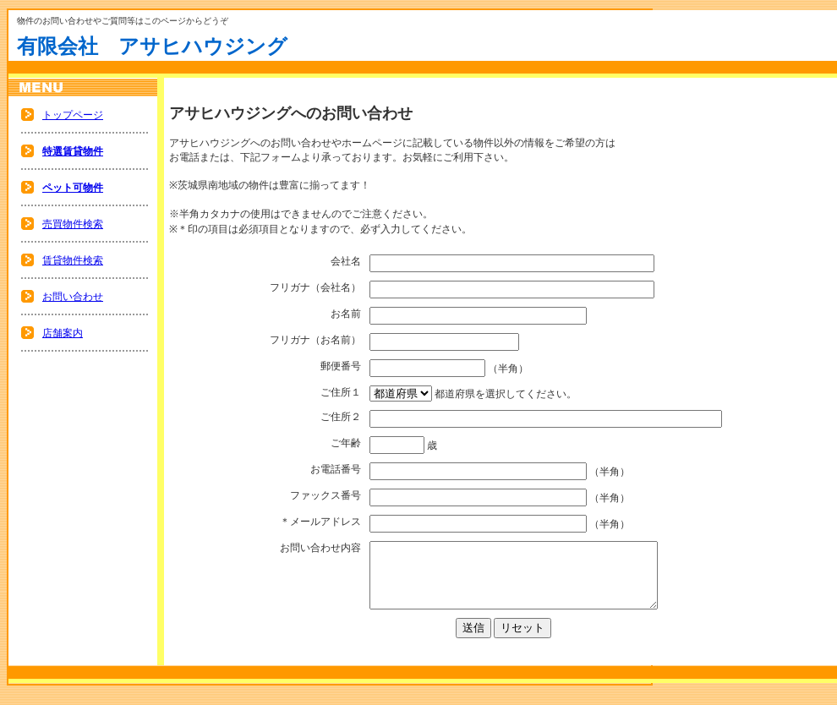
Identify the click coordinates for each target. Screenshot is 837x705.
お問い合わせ (72, 297)
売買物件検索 (72, 224)
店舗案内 (62, 333)
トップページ (72, 115)
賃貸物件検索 (72, 260)
